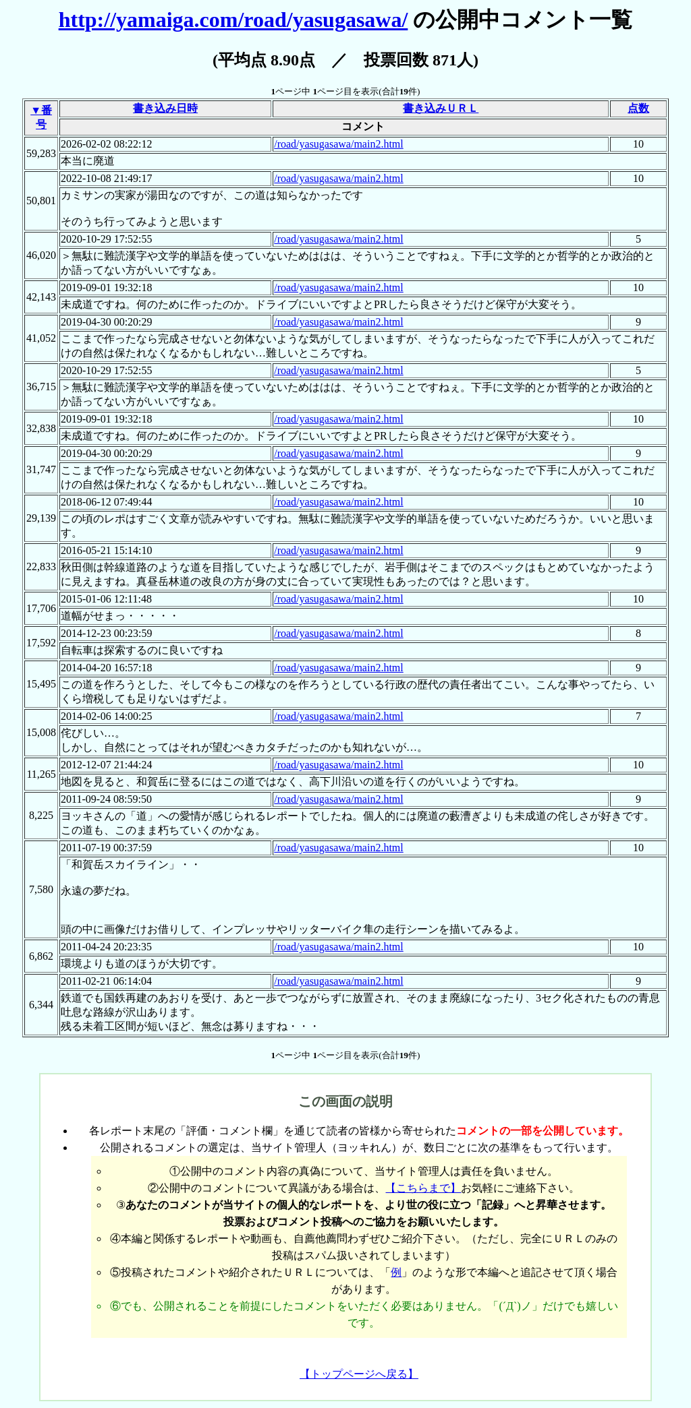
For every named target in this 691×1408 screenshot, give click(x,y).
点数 (638, 108)
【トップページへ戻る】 (359, 1374)
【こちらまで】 (423, 1188)
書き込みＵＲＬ (440, 108)
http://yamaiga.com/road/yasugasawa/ (233, 19)
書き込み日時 (165, 108)
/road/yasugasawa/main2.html (339, 144)
